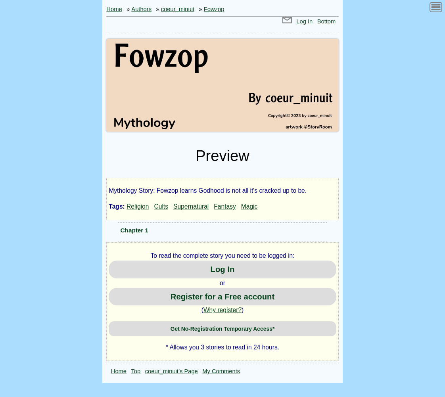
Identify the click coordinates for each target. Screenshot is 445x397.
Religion (138, 206)
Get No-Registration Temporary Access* (223, 329)
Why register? (222, 310)
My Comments (221, 371)
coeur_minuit (177, 9)
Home (114, 9)
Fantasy (225, 206)
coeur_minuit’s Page (171, 371)
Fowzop (214, 9)
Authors (141, 9)
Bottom (326, 21)
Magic (249, 206)
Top (136, 371)
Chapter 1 (134, 230)
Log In (304, 21)
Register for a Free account (222, 296)
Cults (161, 206)
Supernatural (191, 206)
